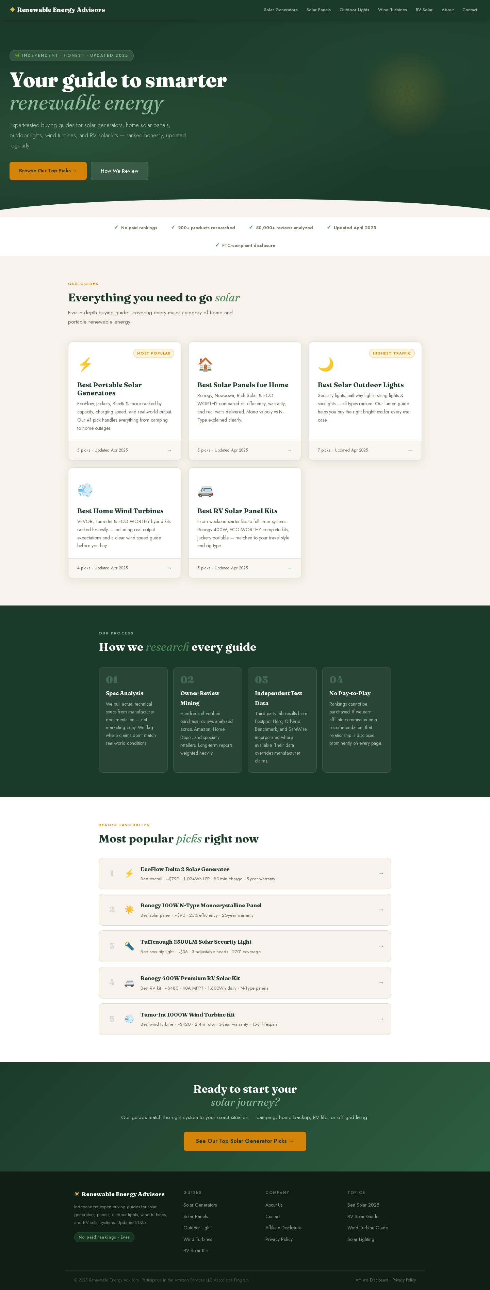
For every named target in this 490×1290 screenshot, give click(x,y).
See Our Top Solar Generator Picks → (245, 1141)
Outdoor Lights (354, 10)
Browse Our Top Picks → (48, 170)
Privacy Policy (279, 1239)
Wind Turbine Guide (367, 1227)
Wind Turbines (392, 10)
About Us (273, 1204)
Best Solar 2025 (363, 1204)
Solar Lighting (360, 1239)
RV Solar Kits (195, 1250)
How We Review (119, 171)
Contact (469, 10)
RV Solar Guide (362, 1216)
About (448, 10)
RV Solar (424, 10)
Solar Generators (281, 10)
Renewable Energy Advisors (57, 9)
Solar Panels (319, 10)
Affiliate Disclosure (283, 1227)
